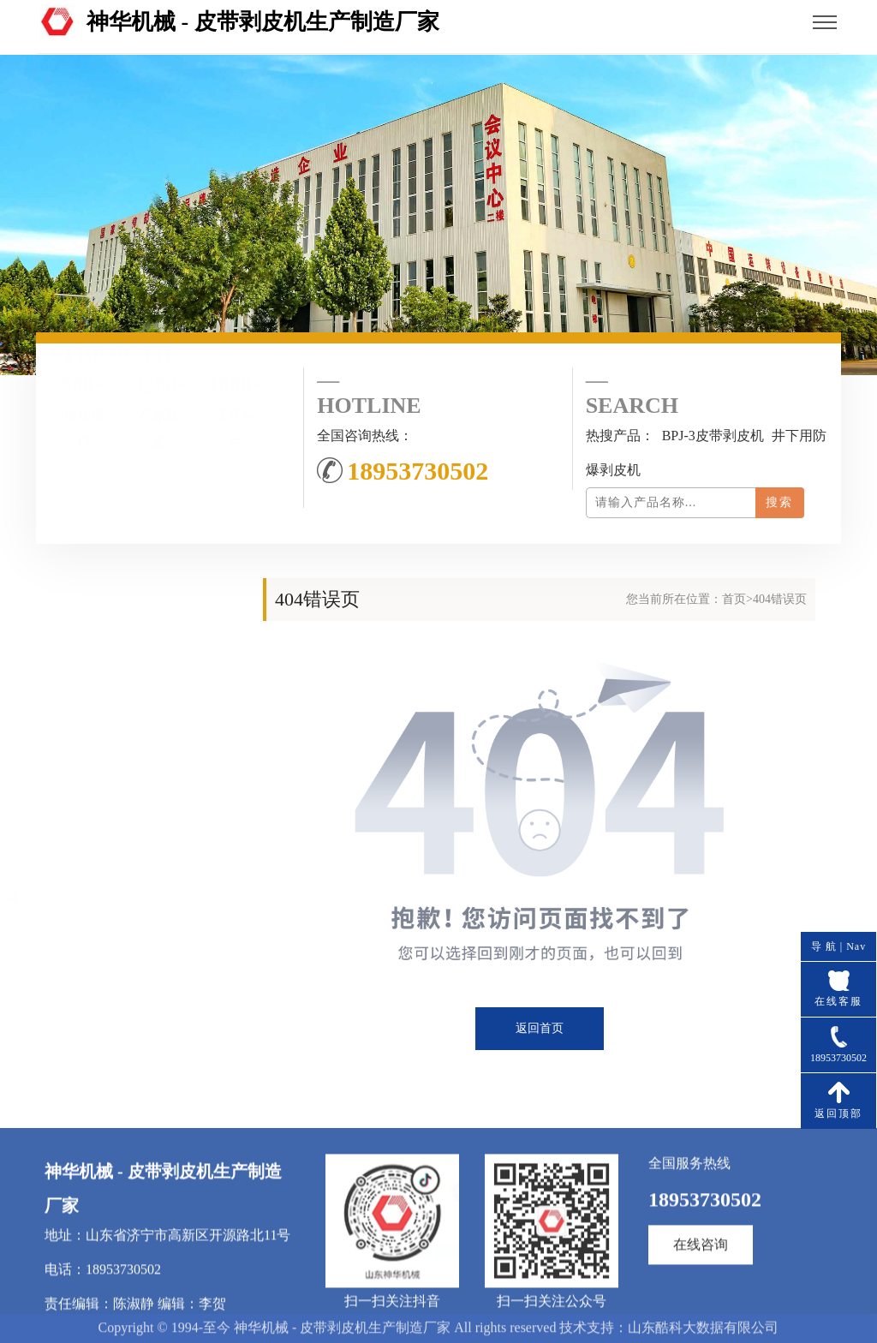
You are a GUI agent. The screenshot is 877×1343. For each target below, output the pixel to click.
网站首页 (137, 655)
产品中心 (137, 740)
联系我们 (137, 783)
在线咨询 (700, 1316)
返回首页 (540, 1028)
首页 (734, 599)
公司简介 (137, 697)
